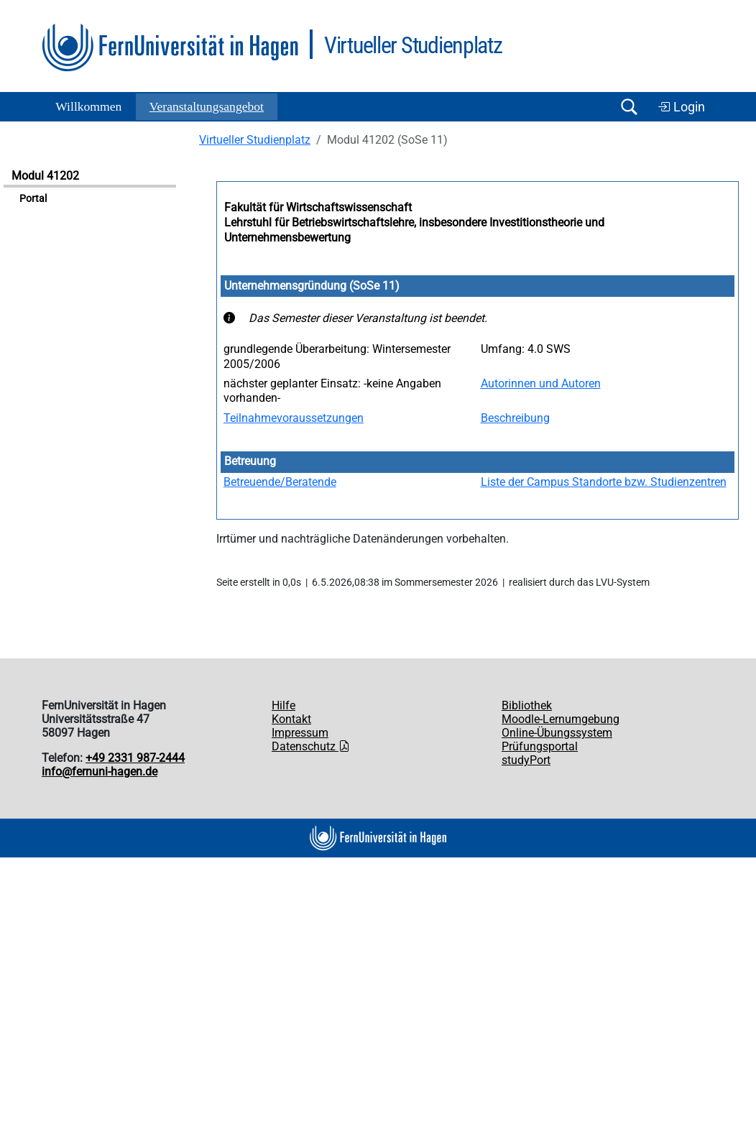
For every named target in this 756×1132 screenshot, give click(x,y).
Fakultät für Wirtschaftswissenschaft (318, 207)
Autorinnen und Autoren (541, 383)
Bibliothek (527, 705)
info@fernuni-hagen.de (99, 771)
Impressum (300, 733)
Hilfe (283, 705)
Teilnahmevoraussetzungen (293, 418)
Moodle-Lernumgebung (560, 719)
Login (681, 107)
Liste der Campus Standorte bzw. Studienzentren (604, 482)
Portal (33, 199)
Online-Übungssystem (557, 733)
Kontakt (291, 719)
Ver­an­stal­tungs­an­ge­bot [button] (206, 106)
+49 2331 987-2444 (135, 758)
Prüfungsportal (540, 746)
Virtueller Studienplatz (254, 140)
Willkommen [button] (88, 106)
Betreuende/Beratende (279, 482)
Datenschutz (311, 746)
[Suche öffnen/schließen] (628, 106)
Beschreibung (515, 418)
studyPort (526, 760)
